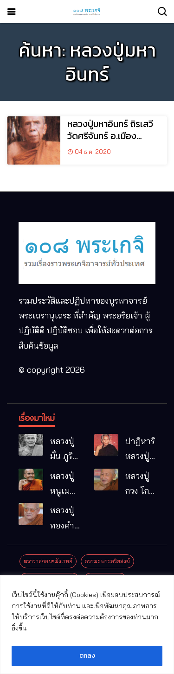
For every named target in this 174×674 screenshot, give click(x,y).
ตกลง (87, 656)
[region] (87, 624)
